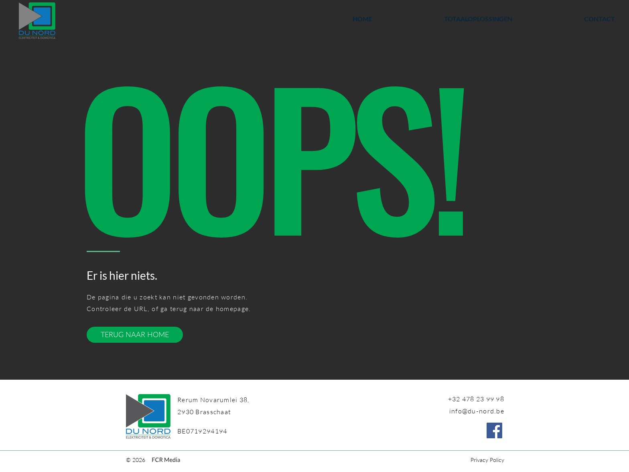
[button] (448, 19)
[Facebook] (494, 430)
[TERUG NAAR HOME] (135, 335)
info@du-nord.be (476, 411)
